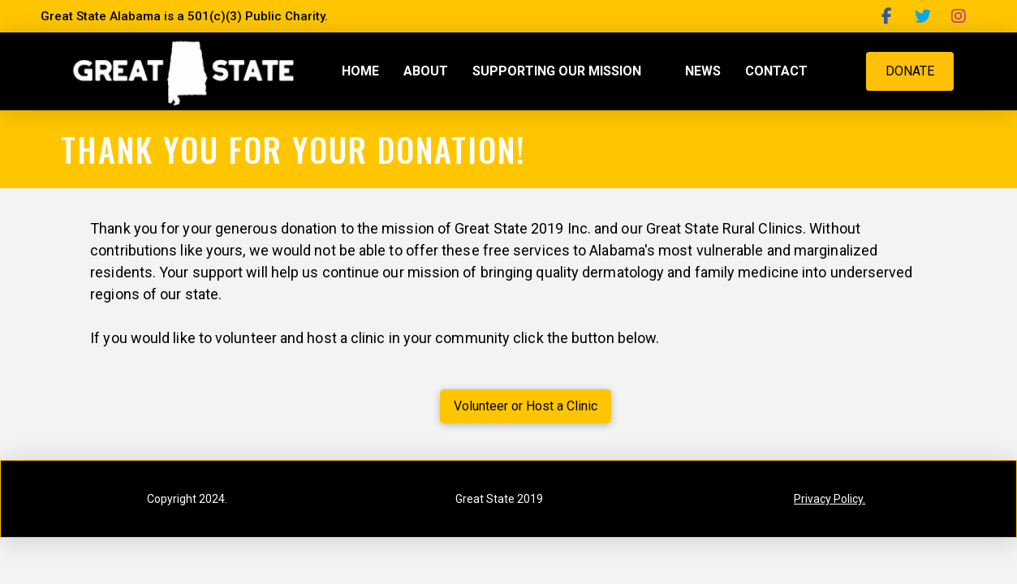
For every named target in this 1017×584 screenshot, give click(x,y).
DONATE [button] (910, 71)
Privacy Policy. (829, 498)
